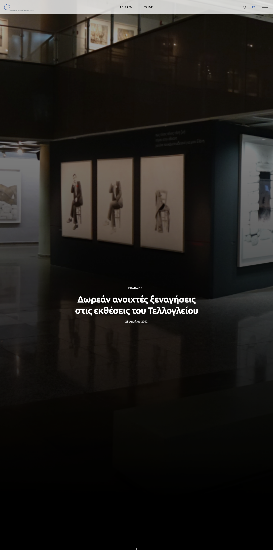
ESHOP (148, 7)
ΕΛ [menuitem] (254, 7)
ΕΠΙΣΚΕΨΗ (127, 7)
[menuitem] (253, 7)
